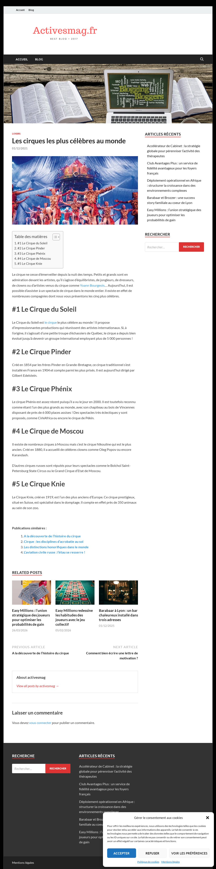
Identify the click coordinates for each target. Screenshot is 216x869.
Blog (31, 10)
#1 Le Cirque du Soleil (32, 243)
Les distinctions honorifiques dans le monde (56, 547)
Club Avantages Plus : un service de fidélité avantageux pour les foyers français (172, 168)
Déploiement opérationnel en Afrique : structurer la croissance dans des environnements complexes (174, 185)
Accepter (121, 853)
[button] (207, 818)
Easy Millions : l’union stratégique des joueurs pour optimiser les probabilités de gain (31, 617)
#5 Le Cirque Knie (30, 263)
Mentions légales (170, 861)
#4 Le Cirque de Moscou (34, 258)
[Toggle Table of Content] (54, 237)
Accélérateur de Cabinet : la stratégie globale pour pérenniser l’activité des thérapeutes (173, 151)
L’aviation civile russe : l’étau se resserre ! (54, 552)
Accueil (20, 10)
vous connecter (40, 723)
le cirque (51, 322)
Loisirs (16, 133)
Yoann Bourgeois (92, 285)
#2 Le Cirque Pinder (31, 248)
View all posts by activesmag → (37, 686)
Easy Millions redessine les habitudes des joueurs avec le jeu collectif (74, 617)
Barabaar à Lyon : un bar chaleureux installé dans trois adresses (118, 615)
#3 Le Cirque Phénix (31, 253)
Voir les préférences (189, 853)
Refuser (152, 853)
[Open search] (202, 59)
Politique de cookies (148, 861)
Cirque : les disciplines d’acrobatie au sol (53, 541)
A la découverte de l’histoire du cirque (52, 536)
